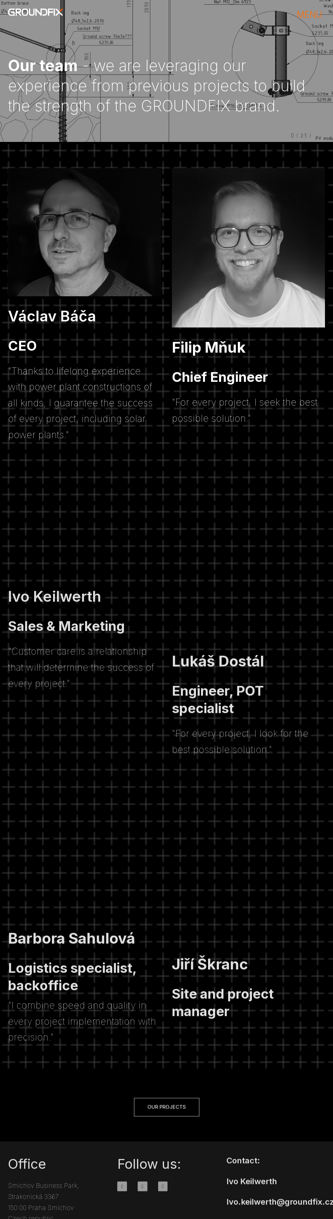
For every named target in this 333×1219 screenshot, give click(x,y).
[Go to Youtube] (163, 1194)
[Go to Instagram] (142, 1194)
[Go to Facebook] (122, 1194)
